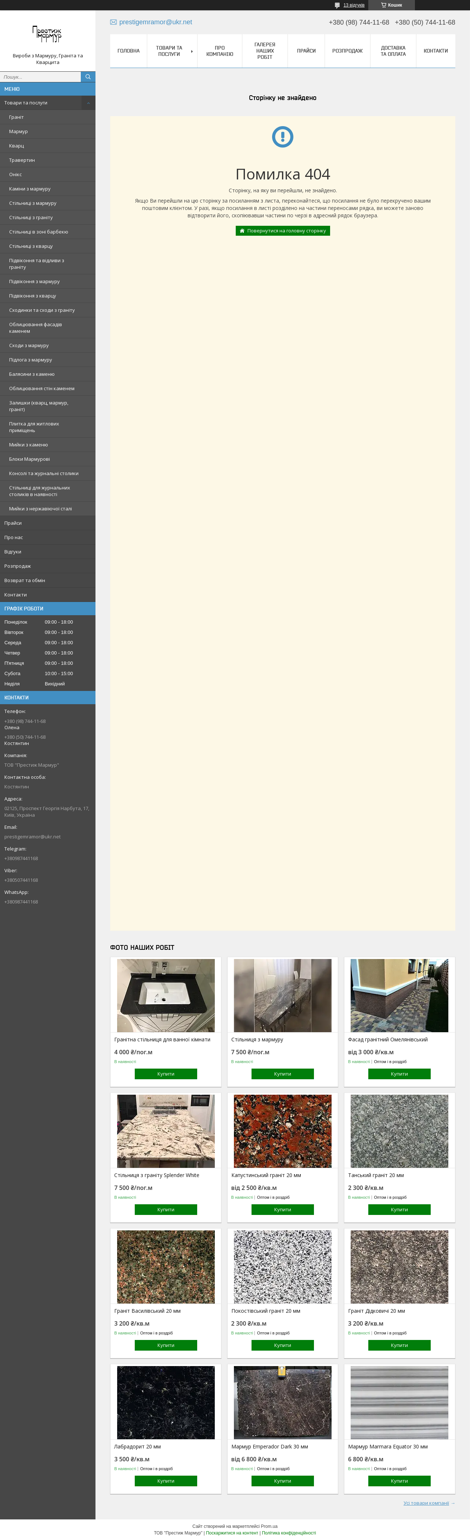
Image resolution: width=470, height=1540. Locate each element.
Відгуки (12, 551)
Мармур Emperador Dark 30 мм (269, 1446)
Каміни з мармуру (30, 188)
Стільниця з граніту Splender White (156, 1175)
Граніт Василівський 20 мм (147, 1311)
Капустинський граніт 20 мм (266, 1175)
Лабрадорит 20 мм (137, 1446)
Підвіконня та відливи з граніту (36, 263)
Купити (166, 1073)
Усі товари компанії (426, 1503)
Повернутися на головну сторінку (286, 230)
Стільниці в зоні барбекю (38, 231)
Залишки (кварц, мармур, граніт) (38, 406)
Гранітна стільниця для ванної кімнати (162, 1039)
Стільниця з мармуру (257, 1039)
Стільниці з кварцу (31, 246)
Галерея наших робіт (264, 51)
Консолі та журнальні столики (44, 473)
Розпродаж (17, 566)
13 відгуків (354, 5)
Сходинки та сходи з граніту (42, 310)
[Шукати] (88, 76)
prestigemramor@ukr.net (32, 836)
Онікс (15, 174)
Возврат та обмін (24, 580)
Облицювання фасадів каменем (35, 327)
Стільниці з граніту (31, 217)
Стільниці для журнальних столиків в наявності (39, 491)
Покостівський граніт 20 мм (265, 1311)
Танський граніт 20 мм (376, 1175)
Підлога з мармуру (30, 359)
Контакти (15, 594)
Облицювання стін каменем (42, 388)
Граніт (16, 117)
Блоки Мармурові (29, 459)
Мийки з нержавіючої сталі (40, 508)
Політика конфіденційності (289, 1533)
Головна (129, 51)
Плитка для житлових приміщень (34, 427)
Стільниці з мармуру (33, 203)
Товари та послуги (25, 102)
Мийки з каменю (28, 444)
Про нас (13, 537)
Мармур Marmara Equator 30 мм (388, 1446)
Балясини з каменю (32, 374)
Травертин (22, 160)
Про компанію (219, 51)
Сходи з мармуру (29, 345)
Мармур (18, 131)
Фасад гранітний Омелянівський (388, 1039)
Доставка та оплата (393, 51)
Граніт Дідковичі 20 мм (376, 1311)
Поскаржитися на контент (232, 1533)
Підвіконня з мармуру (34, 281)
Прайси (13, 523)
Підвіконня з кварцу (32, 295)
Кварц (16, 145)
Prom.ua (269, 1526)
